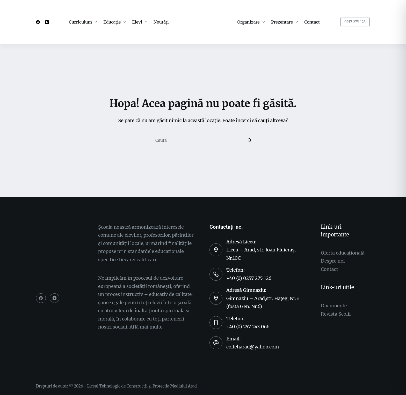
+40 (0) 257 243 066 (248, 327)
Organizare (252, 22)
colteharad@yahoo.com (252, 347)
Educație (115, 22)
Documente (334, 306)
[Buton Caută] (249, 140)
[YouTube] (47, 22)
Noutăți (161, 22)
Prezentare (285, 22)
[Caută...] (197, 140)
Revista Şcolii (336, 314)
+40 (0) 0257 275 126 (248, 278)
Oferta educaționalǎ (343, 253)
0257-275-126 (355, 22)
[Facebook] (38, 22)
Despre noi (333, 261)
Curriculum (84, 22)
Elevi (140, 22)
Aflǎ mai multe (145, 327)
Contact (312, 22)
